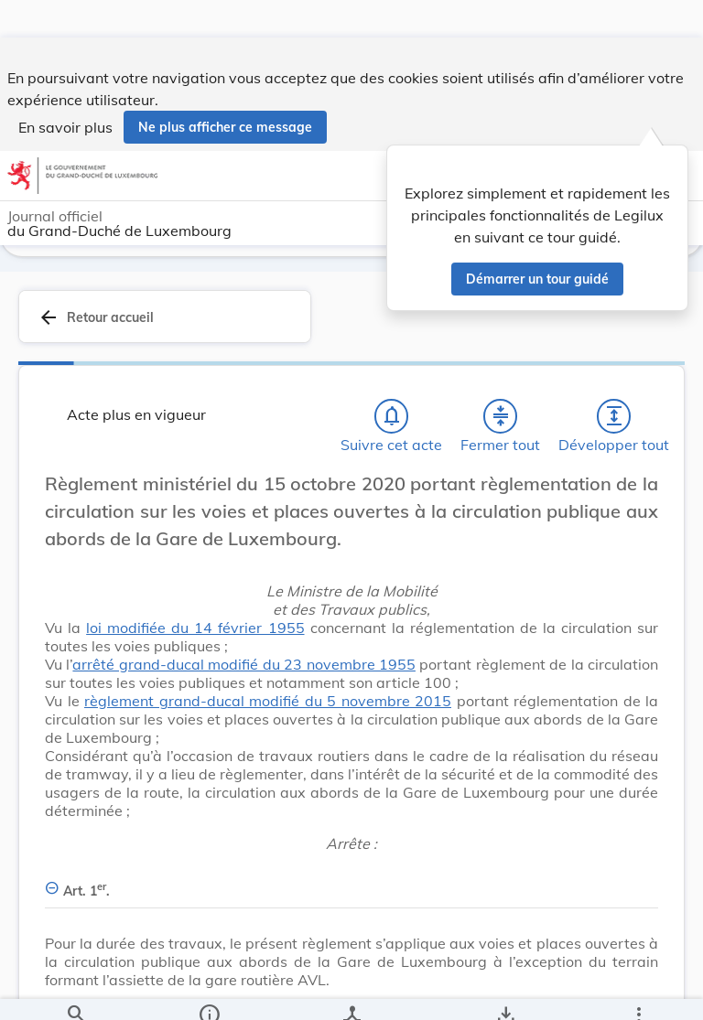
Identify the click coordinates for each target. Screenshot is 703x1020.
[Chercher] (76, 990)
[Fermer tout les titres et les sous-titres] (500, 421)
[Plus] (638, 990)
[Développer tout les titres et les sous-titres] (614, 421)
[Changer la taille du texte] (639, 509)
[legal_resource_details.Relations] (351, 990)
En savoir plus (65, 90)
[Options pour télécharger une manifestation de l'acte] (504, 990)
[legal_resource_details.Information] (209, 990)
